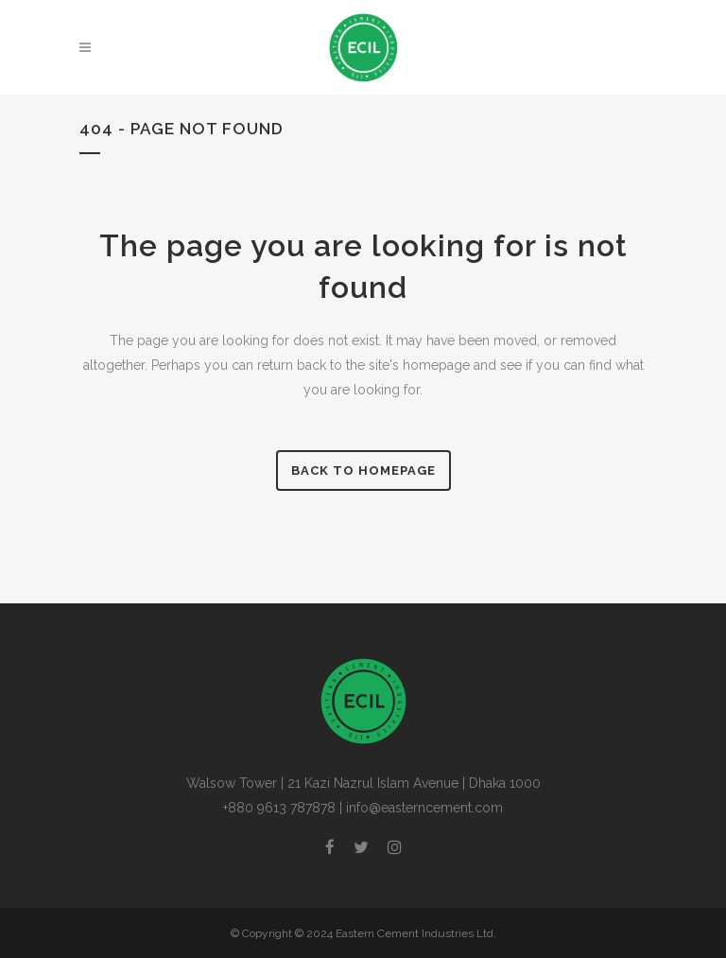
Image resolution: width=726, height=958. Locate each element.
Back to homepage (363, 470)
